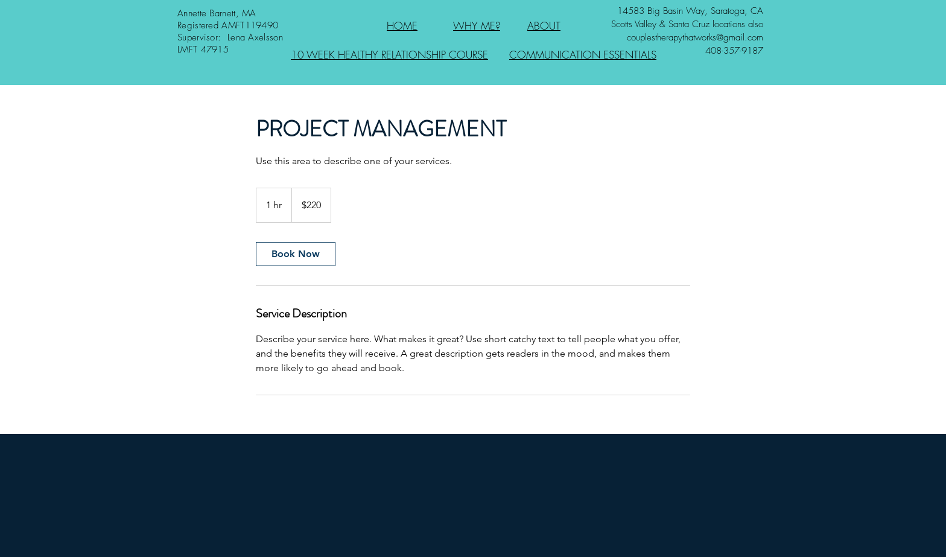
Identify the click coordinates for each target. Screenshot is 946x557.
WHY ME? (476, 26)
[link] (295, 254)
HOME (402, 26)
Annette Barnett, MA (216, 13)
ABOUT (543, 26)
